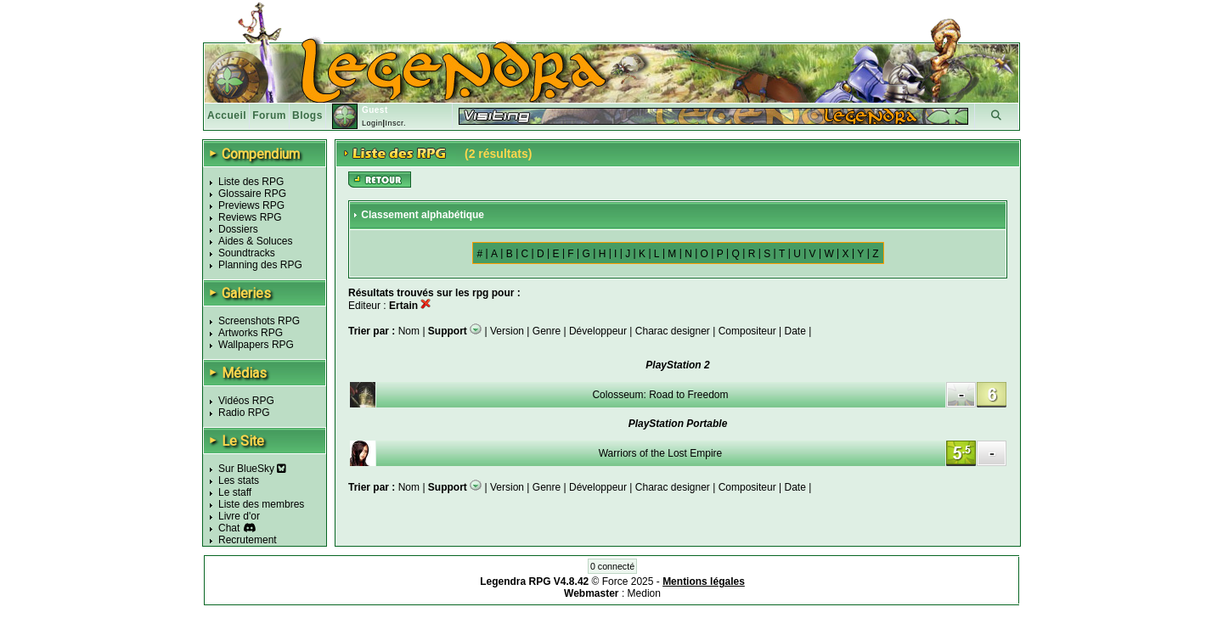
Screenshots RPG (259, 321)
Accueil (226, 115)
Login (372, 123)
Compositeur (747, 331)
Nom (410, 331)
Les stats (238, 480)
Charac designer (672, 331)
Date (794, 331)
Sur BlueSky (252, 469)
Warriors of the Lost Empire (661, 453)
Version (507, 331)
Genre (547, 331)
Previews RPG (251, 205)
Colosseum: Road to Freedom (660, 395)
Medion (644, 593)
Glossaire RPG (252, 193)
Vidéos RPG (246, 401)
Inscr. (395, 123)
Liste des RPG (251, 182)
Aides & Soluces (255, 241)
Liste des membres (261, 504)
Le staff (234, 492)
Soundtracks (246, 253)
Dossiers (238, 229)
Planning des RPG (260, 265)
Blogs (307, 115)
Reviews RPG (250, 217)
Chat (229, 528)
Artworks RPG (250, 333)
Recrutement (247, 540)
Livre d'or (239, 516)
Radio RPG (244, 413)
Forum (269, 115)
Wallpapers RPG (256, 345)
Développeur (598, 331)
